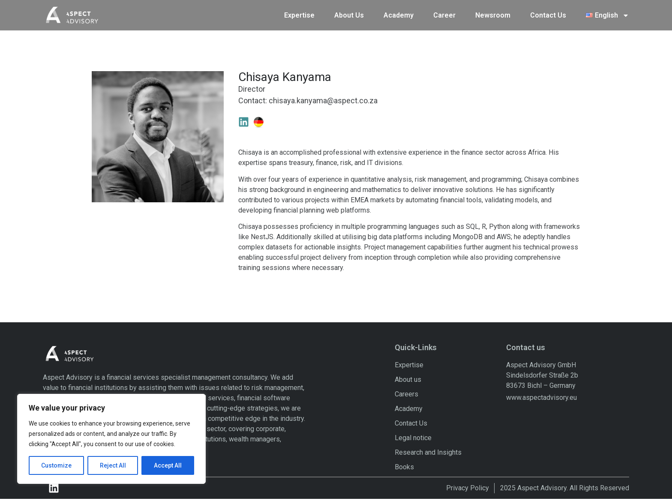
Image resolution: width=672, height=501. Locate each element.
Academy (399, 14)
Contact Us (548, 14)
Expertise (299, 14)
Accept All (168, 465)
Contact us (525, 349)
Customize (56, 465)
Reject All (113, 465)
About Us (349, 14)
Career (444, 14)
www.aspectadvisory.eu (541, 400)
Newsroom (492, 14)
